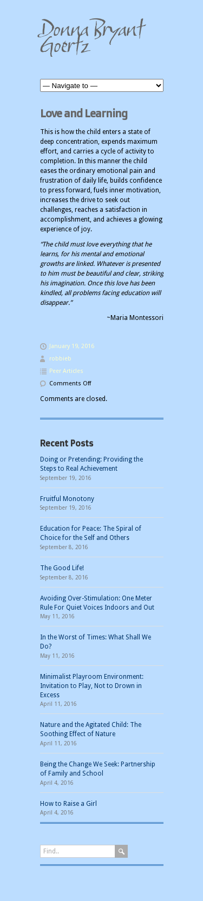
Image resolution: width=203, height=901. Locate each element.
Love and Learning (83, 113)
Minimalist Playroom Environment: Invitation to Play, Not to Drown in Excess (91, 686)
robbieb (60, 358)
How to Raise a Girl (68, 803)
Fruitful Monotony (67, 499)
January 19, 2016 (71, 346)
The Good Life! (62, 568)
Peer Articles (66, 371)
